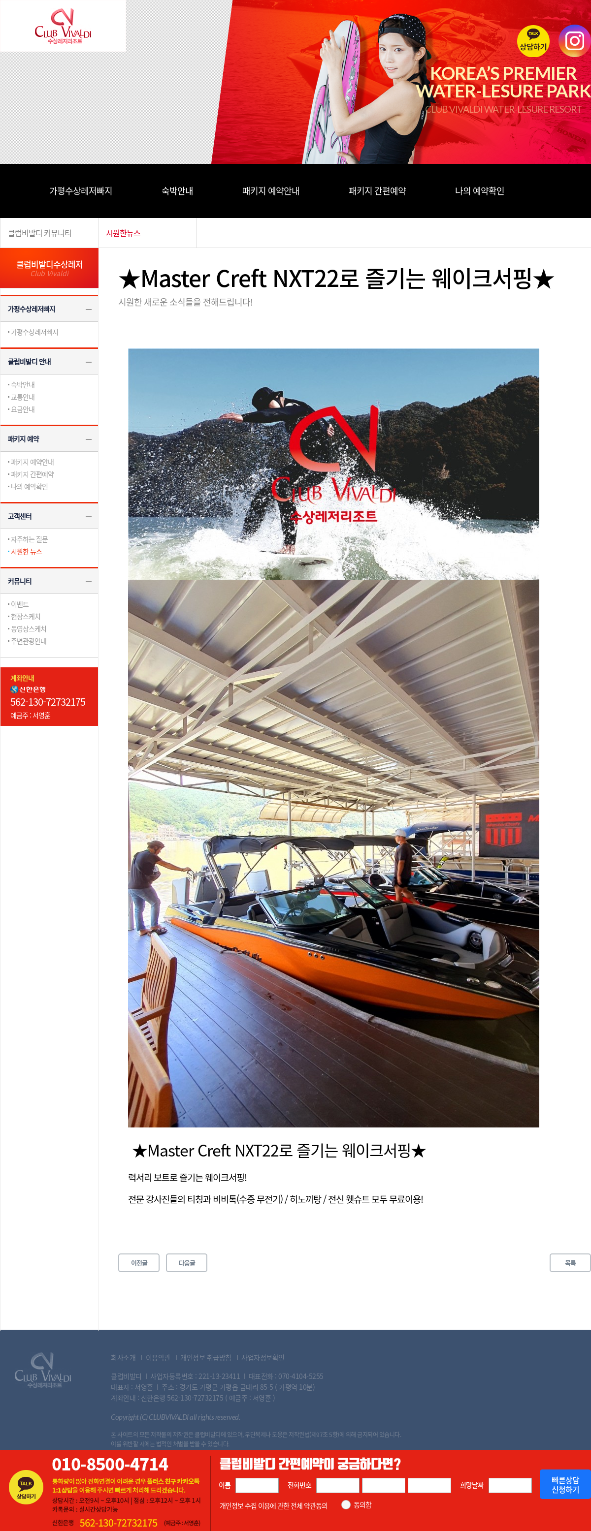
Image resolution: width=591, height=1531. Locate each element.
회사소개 (123, 1357)
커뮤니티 (20, 581)
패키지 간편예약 (377, 190)
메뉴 (14, 190)
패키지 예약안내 (270, 190)
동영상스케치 (28, 628)
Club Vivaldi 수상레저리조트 (63, 26)
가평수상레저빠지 (80, 190)
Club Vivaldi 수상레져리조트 (43, 1370)
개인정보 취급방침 (205, 1357)
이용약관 (158, 1357)
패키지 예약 (23, 438)
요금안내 (22, 409)
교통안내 (22, 397)
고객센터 (20, 516)
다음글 (187, 1262)
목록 (570, 1262)
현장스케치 (25, 616)
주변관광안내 (28, 641)
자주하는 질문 (29, 539)
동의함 (362, 1504)
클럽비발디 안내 (29, 361)
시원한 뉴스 (26, 551)
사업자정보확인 (263, 1357)
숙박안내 (177, 190)
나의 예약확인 (479, 190)
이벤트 (20, 604)
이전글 (139, 1262)
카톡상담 (533, 41)
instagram (574, 41)
